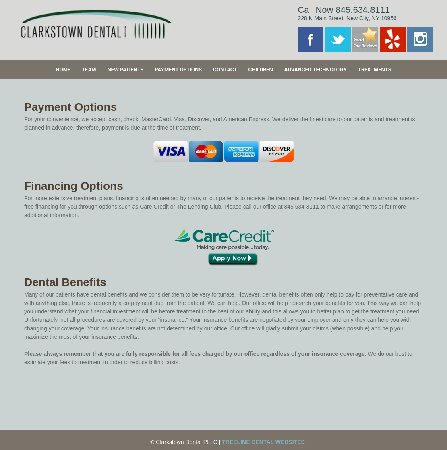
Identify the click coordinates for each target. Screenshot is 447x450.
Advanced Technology (315, 69)
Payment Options (178, 69)
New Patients (125, 69)
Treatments (374, 69)
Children (260, 69)
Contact (225, 69)
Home (63, 69)
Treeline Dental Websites (263, 442)
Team (89, 69)
